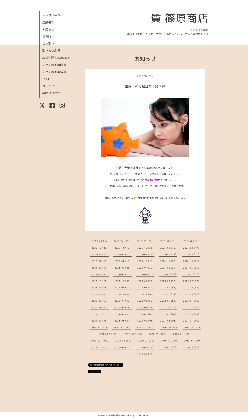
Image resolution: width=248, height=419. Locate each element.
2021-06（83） (191, 314)
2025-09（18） (168, 247)
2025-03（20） (191, 254)
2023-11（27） (100, 281)
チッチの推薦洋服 (54, 72)
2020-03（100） (100, 340)
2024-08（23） (123, 267)
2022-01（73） (145, 307)
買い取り (48, 44)
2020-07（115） (109, 333)
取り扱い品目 (51, 51)
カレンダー (49, 86)
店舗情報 (48, 22)
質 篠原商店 (180, 18)
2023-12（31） (191, 274)
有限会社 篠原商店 (115, 415)
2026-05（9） (100, 241)
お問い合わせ (51, 93)
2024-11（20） (168, 261)
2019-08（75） (145, 347)
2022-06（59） (145, 300)
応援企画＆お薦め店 (55, 58)
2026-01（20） (191, 241)
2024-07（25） (145, 267)
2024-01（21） (168, 274)
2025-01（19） (123, 261)
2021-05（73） (100, 320)
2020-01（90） (146, 340)
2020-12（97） (99, 327)
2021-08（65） (145, 314)
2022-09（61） (191, 294)
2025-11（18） (123, 247)
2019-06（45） (191, 347)
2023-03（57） (168, 287)
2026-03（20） (145, 241)
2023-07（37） (191, 281)
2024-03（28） (123, 274)
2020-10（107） (146, 327)
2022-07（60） (123, 300)
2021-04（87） (123, 320)
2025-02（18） (100, 261)
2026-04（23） (122, 241)
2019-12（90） (169, 340)
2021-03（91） (145, 320)
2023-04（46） (145, 287)
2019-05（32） (145, 353)
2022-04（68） (191, 300)
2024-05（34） (191, 267)
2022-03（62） (100, 307)
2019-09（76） (123, 347)
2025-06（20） (123, 254)
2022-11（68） (145, 294)
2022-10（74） (168, 294)
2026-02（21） (168, 241)
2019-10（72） (100, 347)
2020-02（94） (123, 340)
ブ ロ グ (47, 79)
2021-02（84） (168, 320)
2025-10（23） (145, 247)
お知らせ (48, 29)
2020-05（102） (158, 333)
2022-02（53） (123, 307)
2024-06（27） (168, 267)
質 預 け (47, 36)
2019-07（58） (168, 347)
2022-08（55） (100, 300)
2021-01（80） (191, 320)
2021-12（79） (168, 307)
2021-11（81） (191, 307)
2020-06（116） (134, 333)
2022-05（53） (168, 300)
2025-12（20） (100, 247)
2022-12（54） (123, 294)
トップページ (51, 15)
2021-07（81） (168, 314)
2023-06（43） (100, 287)
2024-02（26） (145, 274)
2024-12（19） (145, 261)
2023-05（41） (123, 287)
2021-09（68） (123, 314)
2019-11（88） (192, 340)
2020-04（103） (182, 333)
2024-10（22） (191, 261)
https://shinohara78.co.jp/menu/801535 (161, 197)
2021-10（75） (100, 314)
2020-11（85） (122, 327)
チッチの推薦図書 (54, 65)
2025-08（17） (191, 247)
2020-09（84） (169, 327)
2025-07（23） (100, 254)
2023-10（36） (123, 281)
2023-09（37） (145, 281)
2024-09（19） (100, 267)
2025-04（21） (168, 254)
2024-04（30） (100, 274)
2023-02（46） (191, 287)
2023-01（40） (100, 294)
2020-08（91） (192, 327)
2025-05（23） (145, 254)
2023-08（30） (168, 281)
